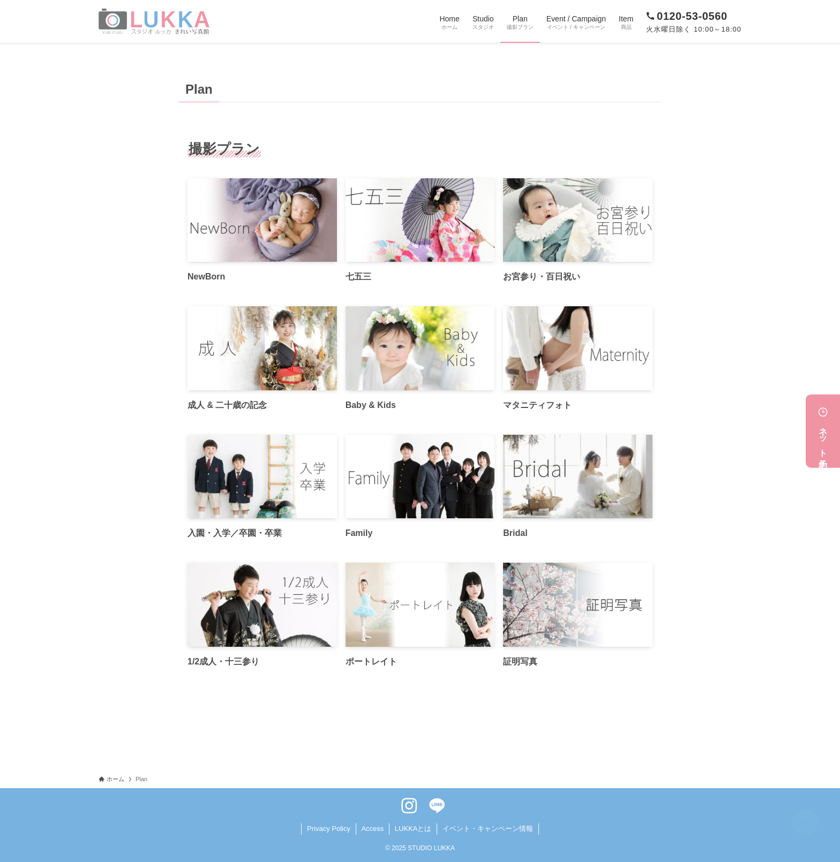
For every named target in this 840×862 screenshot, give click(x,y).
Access (372, 829)
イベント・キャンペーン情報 (487, 829)
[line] (437, 806)
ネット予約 (823, 431)
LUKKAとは (413, 829)
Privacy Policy (328, 829)
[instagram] (409, 806)
